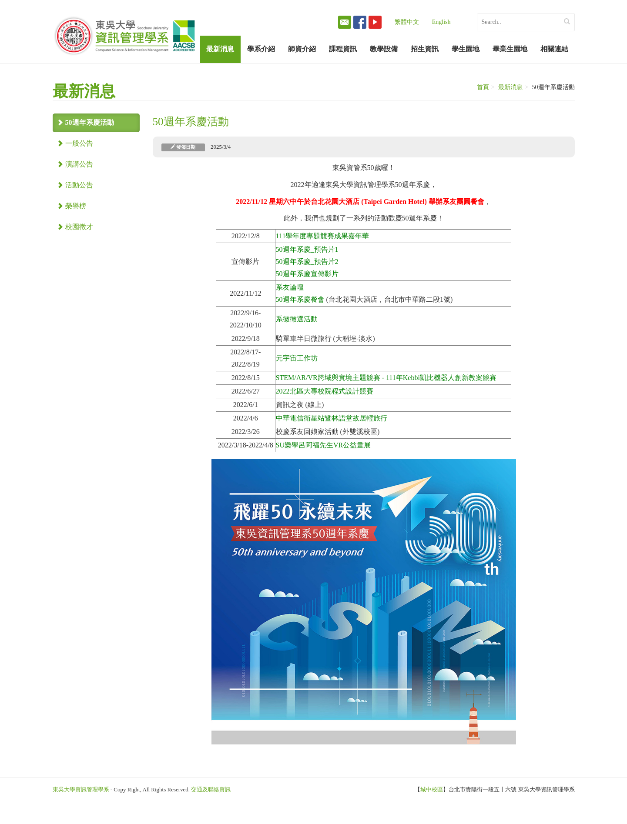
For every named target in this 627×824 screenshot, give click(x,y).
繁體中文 (407, 22)
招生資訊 (425, 49)
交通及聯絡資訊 (211, 789)
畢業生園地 (510, 49)
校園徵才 (75, 226)
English (441, 22)
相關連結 (554, 49)
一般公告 (75, 143)
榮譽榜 (71, 206)
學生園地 (465, 49)
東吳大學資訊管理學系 (81, 789)
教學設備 (384, 49)
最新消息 (220, 49)
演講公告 (75, 164)
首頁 (483, 87)
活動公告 (75, 185)
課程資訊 (343, 49)
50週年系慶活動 (85, 122)
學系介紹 (261, 49)
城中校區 (431, 789)
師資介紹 (302, 49)
